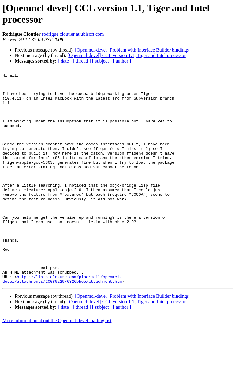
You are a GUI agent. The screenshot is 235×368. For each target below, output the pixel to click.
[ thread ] (82, 61)
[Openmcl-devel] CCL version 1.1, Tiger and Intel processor (126, 55)
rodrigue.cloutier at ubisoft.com (73, 34)
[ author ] (122, 61)
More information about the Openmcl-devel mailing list (56, 362)
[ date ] (65, 61)
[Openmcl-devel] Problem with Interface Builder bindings (132, 50)
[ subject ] (102, 61)
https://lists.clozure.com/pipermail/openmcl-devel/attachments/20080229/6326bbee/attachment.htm (62, 320)
